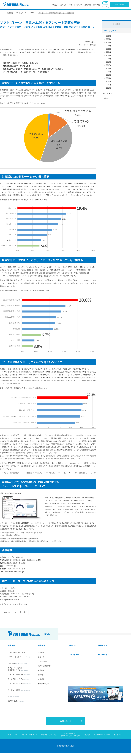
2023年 (108, 47)
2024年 (108, 43)
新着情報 (116, 24)
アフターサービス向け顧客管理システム (18, 670)
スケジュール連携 (19, 691)
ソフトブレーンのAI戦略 (16, 653)
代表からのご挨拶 (44, 667)
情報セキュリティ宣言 (49, 736)
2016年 (108, 69)
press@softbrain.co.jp (13, 600)
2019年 (108, 60)
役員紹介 (41, 676)
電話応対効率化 (16, 702)
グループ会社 (42, 662)
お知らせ (63, 5)
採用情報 (96, 5)
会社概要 (41, 653)
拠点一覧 (41, 658)
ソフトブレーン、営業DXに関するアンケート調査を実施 (56, 13)
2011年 (108, 86)
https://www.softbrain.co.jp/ (14, 572)
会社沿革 (41, 671)
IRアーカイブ (103, 655)
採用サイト (102, 646)
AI (13, 697)
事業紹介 (54, 5)
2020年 (108, 56)
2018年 (108, 63)
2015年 (108, 73)
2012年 (108, 82)
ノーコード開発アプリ (19, 675)
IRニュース (107, 95)
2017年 (108, 66)
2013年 (108, 79)
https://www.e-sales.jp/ (13, 493)
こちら (24, 604)
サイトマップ (118, 736)
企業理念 (41, 680)
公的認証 (87, 736)
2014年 (108, 76)
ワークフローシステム (18, 680)
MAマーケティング (19, 658)
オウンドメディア (75, 5)
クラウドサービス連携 (19, 684)
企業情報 (87, 5)
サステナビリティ (44, 685)
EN (106, 6)
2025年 (108, 40)
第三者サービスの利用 (102, 736)
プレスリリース (21, 13)
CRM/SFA (17, 664)
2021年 (32, 13)
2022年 (108, 50)
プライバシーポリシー (29, 736)
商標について (12, 736)
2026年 (108, 37)
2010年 (108, 89)
